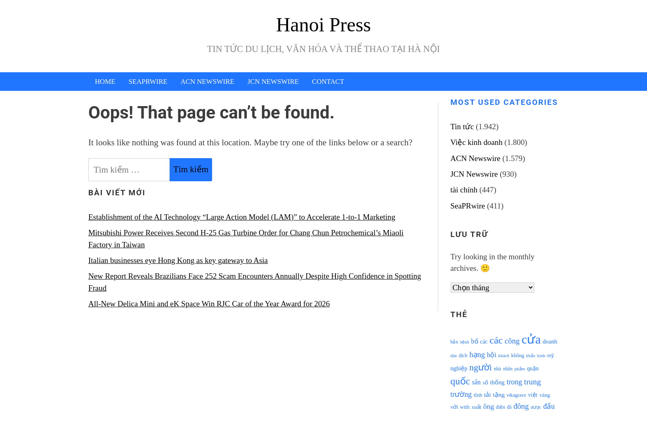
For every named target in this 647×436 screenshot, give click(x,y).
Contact (328, 81)
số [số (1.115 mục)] (485, 382)
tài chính (464, 189)
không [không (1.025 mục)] (517, 355)
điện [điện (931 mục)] (500, 407)
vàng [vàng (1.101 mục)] (544, 395)
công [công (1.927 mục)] (512, 340)
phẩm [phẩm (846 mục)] (520, 368)
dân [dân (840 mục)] (454, 355)
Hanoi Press (323, 25)
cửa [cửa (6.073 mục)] (531, 339)
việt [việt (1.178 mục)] (533, 395)
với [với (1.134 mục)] (454, 407)
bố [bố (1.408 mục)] (474, 341)
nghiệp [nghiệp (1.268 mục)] (459, 368)
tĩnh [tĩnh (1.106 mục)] (478, 395)
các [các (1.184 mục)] (484, 342)
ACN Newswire (207, 81)
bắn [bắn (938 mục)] (454, 342)
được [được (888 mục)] (536, 407)
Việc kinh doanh (477, 142)
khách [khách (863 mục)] (504, 355)
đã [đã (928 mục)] (509, 407)
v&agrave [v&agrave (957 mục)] (516, 395)
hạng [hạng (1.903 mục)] (477, 355)
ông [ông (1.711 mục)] (488, 406)
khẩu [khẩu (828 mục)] (530, 355)
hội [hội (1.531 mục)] (491, 355)
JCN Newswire (273, 81)
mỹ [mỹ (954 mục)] (550, 355)
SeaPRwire (147, 81)
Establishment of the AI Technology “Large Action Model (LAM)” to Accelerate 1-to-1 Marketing (241, 217)
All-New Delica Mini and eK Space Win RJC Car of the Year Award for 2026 (209, 303)
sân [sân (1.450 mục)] (476, 382)
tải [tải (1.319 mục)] (487, 394)
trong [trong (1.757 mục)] (514, 382)
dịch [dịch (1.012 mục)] (463, 355)
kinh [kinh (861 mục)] (541, 355)
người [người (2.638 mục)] (480, 367)
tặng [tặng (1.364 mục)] (499, 394)
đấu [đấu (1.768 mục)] (549, 406)
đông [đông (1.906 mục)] (521, 406)
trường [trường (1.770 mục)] (461, 394)
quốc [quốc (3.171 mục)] (460, 381)
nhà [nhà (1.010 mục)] (497, 369)
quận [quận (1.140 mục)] (533, 368)
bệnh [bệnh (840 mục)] (464, 342)
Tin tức (462, 126)
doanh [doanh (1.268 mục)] (550, 341)
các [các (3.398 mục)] (496, 340)
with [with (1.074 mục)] (465, 407)
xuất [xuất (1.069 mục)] (477, 407)
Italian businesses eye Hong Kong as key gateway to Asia (178, 260)
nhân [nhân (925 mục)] (507, 369)
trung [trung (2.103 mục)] (532, 381)
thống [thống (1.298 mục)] (497, 382)
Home (105, 81)
